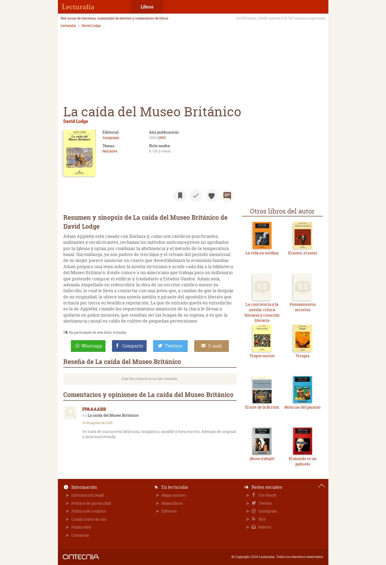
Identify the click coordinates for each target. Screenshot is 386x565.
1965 (161, 137)
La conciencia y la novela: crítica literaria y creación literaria (262, 312)
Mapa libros (172, 503)
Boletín (264, 527)
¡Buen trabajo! (262, 458)
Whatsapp (91, 346)
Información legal (87, 495)
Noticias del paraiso (303, 407)
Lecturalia (68, 26)
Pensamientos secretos (303, 307)
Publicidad (81, 527)
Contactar (80, 535)
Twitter (265, 503)
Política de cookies (88, 511)
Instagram (267, 511)
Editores (169, 511)
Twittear (174, 346)
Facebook (267, 495)
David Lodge (91, 26)
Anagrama (111, 137)
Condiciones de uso (89, 519)
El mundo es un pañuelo (302, 461)
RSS (262, 519)
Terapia (302, 355)
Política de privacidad (91, 503)
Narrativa (110, 151)
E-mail (215, 346)
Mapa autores (173, 495)
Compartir (132, 346)
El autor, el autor (302, 252)
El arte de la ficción (262, 407)
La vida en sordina (262, 252)
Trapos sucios (262, 355)
